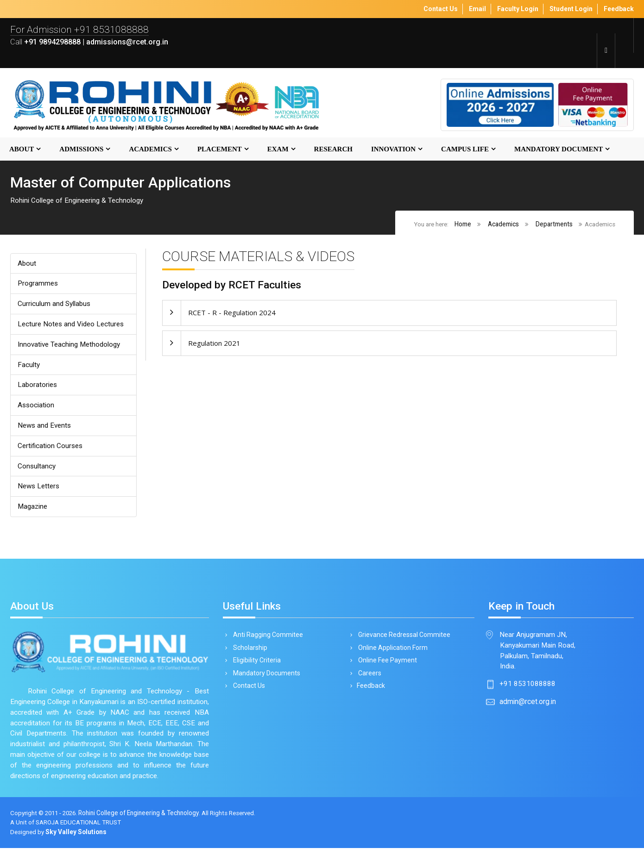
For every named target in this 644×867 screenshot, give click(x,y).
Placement (219, 149)
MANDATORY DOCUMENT (558, 149)
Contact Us (247, 693)
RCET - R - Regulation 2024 (232, 313)
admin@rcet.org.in (527, 708)
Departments (553, 224)
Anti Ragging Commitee (266, 640)
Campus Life (465, 149)
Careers (368, 680)
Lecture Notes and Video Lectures (73, 325)
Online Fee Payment (386, 666)
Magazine (33, 511)
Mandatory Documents (265, 680)
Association (36, 408)
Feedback (370, 693)
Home (462, 224)
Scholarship (248, 653)
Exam (278, 149)
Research (333, 149)
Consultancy (37, 470)
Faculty (29, 366)
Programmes (39, 284)
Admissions (81, 149)
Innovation (393, 149)
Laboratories (38, 387)
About (21, 149)
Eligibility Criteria (255, 666)
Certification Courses (51, 449)
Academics (150, 149)
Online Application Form (391, 653)
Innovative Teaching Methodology (71, 346)
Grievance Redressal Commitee (402, 640)
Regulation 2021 (214, 344)
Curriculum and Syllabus (55, 305)
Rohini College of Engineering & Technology (143, 832)
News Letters (40, 490)
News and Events (46, 428)
